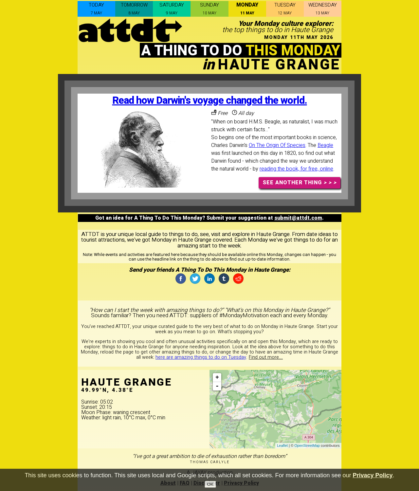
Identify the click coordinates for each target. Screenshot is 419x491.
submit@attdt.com (298, 218)
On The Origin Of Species (277, 145)
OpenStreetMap (307, 445)
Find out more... (266, 357)
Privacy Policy (373, 479)
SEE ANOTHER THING (300, 183)
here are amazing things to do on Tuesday (200, 357)
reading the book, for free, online (296, 169)
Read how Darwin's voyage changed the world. (209, 100)
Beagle (325, 145)
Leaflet (282, 445)
